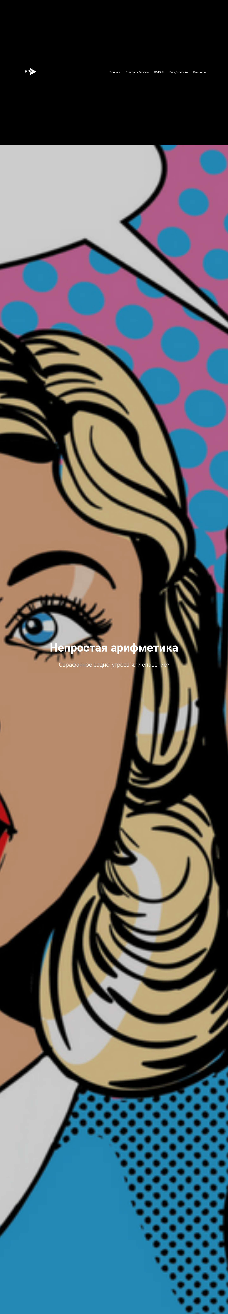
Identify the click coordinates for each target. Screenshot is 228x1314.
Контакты (199, 72)
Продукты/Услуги (137, 72)
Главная (115, 72)
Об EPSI (159, 72)
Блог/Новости (178, 72)
